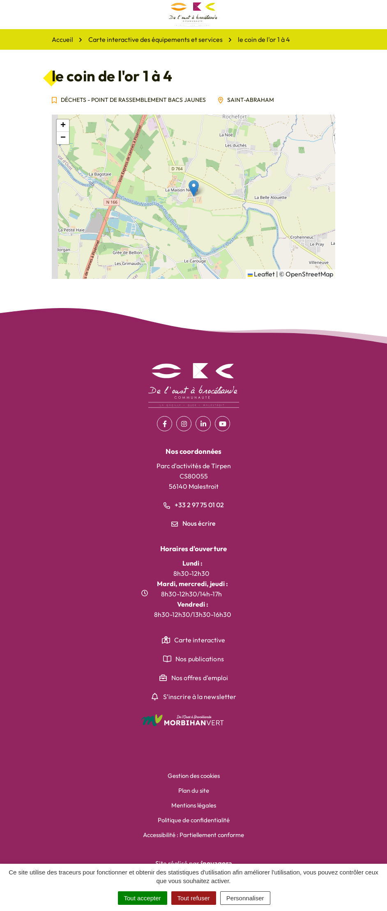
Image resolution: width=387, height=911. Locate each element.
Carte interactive (200, 640)
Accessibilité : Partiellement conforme (193, 835)
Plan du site (193, 790)
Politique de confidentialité (194, 820)
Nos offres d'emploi (199, 678)
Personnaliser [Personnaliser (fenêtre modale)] (245, 898)
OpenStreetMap (309, 274)
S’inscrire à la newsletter (200, 696)
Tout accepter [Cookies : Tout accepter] (142, 898)
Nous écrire (193, 523)
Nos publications (199, 659)
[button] (194, 188)
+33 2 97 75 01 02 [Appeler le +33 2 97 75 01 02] (194, 505)
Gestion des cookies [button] (194, 776)
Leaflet (261, 274)
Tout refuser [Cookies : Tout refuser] (193, 898)
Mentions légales (193, 805)
